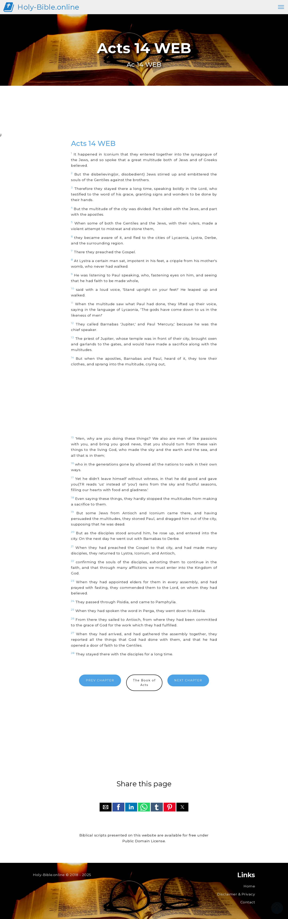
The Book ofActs (144, 683)
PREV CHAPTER (100, 680)
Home (249, 886)
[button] (106, 807)
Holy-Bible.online (48, 7)
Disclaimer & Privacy (236, 894)
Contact (247, 902)
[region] (144, 115)
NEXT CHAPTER (188, 680)
